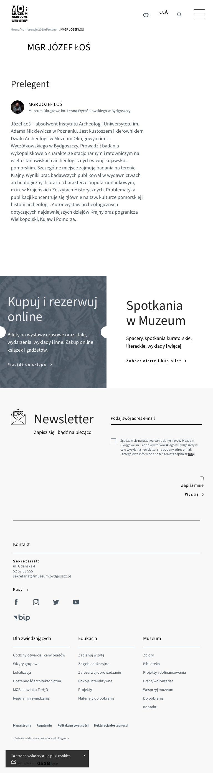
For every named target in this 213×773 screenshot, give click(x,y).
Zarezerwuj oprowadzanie (99, 672)
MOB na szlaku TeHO (30, 689)
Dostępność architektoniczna (37, 680)
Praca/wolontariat (158, 680)
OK (13, 761)
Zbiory (148, 655)
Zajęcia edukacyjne (93, 663)
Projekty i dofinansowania (164, 672)
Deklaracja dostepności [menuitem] (111, 725)
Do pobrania (153, 698)
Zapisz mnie (192, 482)
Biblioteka (151, 663)
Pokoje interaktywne (95, 680)
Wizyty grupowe (26, 663)
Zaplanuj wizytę (91, 655)
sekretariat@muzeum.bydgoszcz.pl (42, 576)
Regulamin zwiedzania (31, 698)
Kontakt (149, 706)
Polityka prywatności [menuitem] (72, 725)
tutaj (191, 454)
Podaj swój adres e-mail (133, 418)
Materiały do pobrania (96, 698)
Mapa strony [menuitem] (22, 725)
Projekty (85, 689)
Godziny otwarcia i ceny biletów (39, 655)
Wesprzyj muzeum (158, 689)
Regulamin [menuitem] (44, 725)
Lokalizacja (22, 672)
